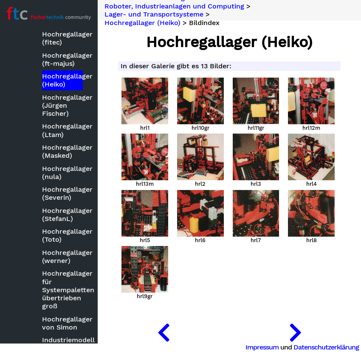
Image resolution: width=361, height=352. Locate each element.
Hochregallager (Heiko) (62, 80)
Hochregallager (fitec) (62, 38)
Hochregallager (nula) (62, 173)
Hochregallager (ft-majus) (62, 59)
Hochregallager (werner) (62, 257)
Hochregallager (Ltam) (62, 130)
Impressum (262, 347)
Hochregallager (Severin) (62, 193)
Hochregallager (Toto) (62, 235)
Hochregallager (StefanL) (62, 215)
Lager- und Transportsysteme (153, 14)
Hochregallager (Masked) (62, 151)
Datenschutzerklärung (326, 347)
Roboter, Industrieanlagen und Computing (174, 6)
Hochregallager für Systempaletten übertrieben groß (62, 289)
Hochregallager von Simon (62, 323)
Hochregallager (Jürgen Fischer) (62, 105)
